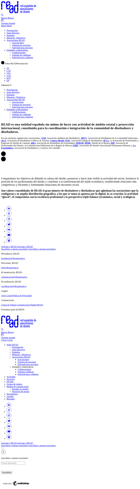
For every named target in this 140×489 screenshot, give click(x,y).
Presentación (12, 30)
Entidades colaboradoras (17, 50)
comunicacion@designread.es (14, 277)
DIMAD (80, 143)
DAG (67, 140)
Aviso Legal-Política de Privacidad (16, 295)
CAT (9, 71)
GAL (9, 75)
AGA (3, 140)
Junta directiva (13, 33)
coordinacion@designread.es (13, 286)
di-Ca (105, 140)
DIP (113, 143)
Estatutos (11, 35)
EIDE (75, 145)
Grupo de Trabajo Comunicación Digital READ (22, 305)
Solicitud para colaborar (22, 57)
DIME (88, 143)
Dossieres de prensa (20, 391)
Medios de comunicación (18, 386)
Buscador (11, 399)
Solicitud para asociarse (22, 48)
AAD (43, 138)
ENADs (10, 382)
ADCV (84, 138)
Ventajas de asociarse (21, 45)
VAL (9, 73)
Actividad (11, 377)
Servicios (11, 379)
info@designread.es (9, 268)
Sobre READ (12, 345)
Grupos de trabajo (14, 384)
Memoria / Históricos (16, 38)
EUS (9, 78)
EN (8, 80)
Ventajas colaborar (26, 372)
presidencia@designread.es (13, 258)
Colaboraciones (19, 52)
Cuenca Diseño (57, 140)
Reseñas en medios (20, 389)
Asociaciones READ (16, 40)
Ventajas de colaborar (21, 55)
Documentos (12, 394)
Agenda (10, 396)
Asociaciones (18, 43)
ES (8, 68)
